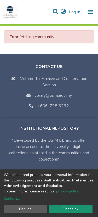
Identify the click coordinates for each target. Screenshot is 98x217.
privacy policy (67, 191)
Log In (75, 12)
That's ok (70, 209)
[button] (63, 12)
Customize (12, 198)
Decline (25, 209)
